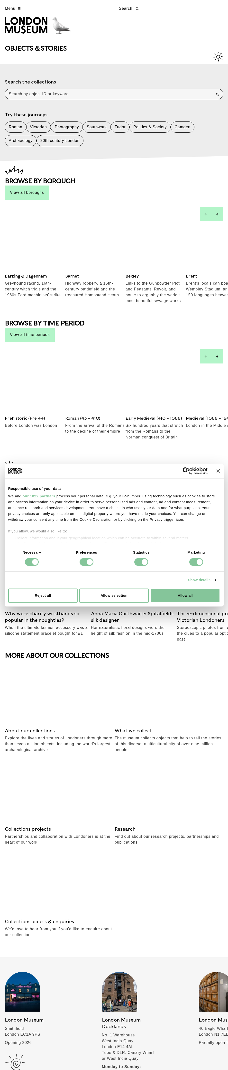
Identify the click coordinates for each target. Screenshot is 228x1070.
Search (129, 8)
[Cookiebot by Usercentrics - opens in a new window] (186, 471)
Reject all (43, 595)
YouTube (182, 779)
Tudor (120, 130)
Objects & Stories (28, 885)
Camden (182, 130)
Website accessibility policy (103, 1054)
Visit (12, 850)
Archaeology (21, 144)
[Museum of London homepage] (42, 29)
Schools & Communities (36, 902)
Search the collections (30, 85)
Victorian (38, 130)
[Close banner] (218, 471)
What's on (19, 868)
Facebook (129, 763)
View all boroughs (27, 196)
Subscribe (19, 763)
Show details (199, 580)
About (14, 919)
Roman (15, 130)
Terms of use (15, 1054)
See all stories (58, 377)
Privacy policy (43, 1054)
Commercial (22, 971)
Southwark (97, 130)
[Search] (217, 97)
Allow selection (114, 595)
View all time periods (30, 278)
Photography (67, 130)
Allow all (185, 595)
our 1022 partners (39, 496)
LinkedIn (182, 794)
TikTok (126, 779)
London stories (25, 954)
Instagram (183, 763)
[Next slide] (217, 218)
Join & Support (25, 937)
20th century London (60, 144)
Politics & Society (150, 130)
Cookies (68, 1054)
